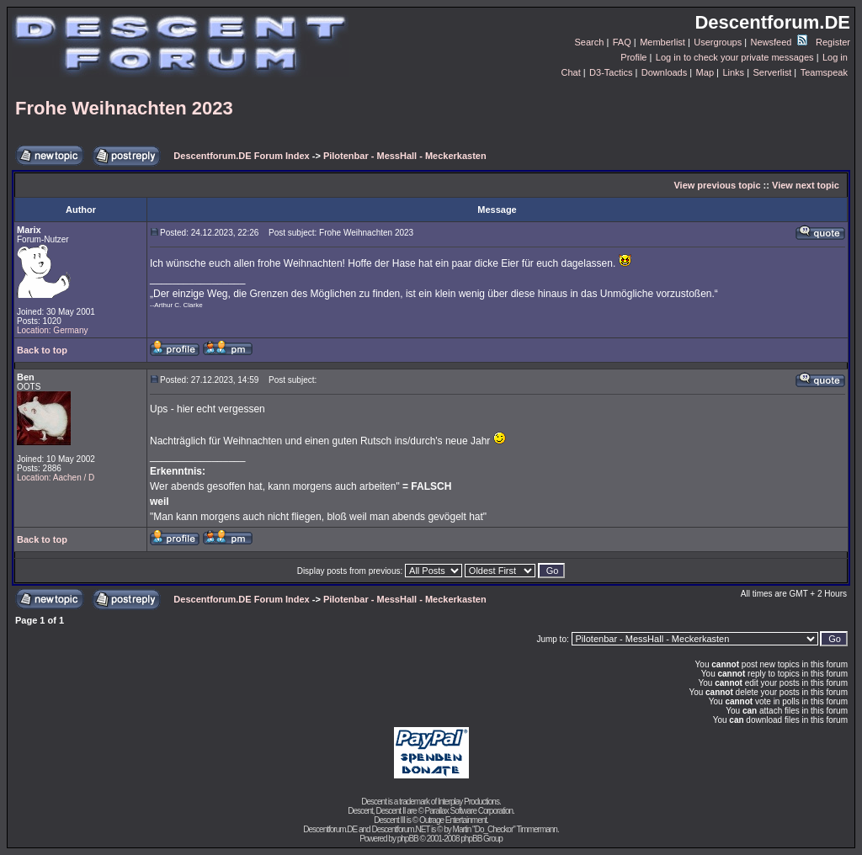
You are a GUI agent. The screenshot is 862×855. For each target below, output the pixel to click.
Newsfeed (779, 42)
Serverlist (772, 72)
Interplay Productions (468, 801)
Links (733, 72)
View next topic (805, 185)
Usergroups (718, 42)
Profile (633, 57)
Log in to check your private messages (735, 57)
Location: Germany (52, 330)
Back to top (42, 350)
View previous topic (716, 185)
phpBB (407, 838)
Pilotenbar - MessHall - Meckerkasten (405, 156)
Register (833, 42)
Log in (835, 57)
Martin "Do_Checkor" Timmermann (505, 829)
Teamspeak (824, 72)
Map (705, 72)
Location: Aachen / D (55, 477)
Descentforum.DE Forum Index (241, 156)
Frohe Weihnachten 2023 (124, 108)
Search (589, 42)
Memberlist (662, 42)
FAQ (622, 42)
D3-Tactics (610, 72)
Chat (570, 72)
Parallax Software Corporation (469, 810)
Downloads (664, 72)
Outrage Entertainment (453, 820)
